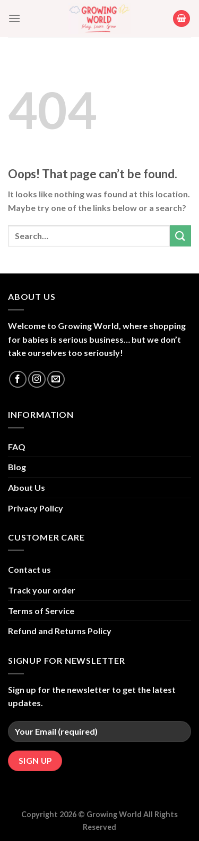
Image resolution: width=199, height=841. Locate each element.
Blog (17, 467)
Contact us (29, 569)
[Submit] (180, 235)
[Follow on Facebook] (18, 379)
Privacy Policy (35, 508)
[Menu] (14, 18)
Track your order (41, 590)
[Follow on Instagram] (37, 379)
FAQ (16, 447)
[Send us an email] (56, 379)
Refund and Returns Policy (59, 631)
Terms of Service (41, 611)
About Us (26, 487)
